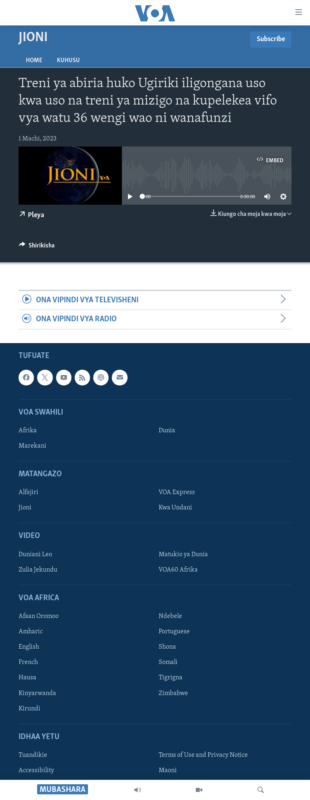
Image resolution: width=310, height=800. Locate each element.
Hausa (27, 677)
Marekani (32, 446)
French (28, 662)
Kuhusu (68, 60)
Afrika (28, 430)
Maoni (168, 770)
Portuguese (174, 631)
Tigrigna (170, 677)
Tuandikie (33, 755)
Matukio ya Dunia (183, 554)
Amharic (31, 631)
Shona (167, 647)
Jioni (25, 508)
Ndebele (170, 616)
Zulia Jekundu (38, 570)
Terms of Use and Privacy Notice (203, 755)
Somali (168, 662)
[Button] (36, 247)
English (29, 647)
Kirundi (29, 708)
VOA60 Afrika (178, 570)
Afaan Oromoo (39, 616)
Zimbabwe (173, 693)
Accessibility (36, 770)
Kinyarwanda (37, 693)
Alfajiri (28, 492)
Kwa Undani (175, 508)
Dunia (167, 430)
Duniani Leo (35, 554)
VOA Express (177, 492)
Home (34, 60)
